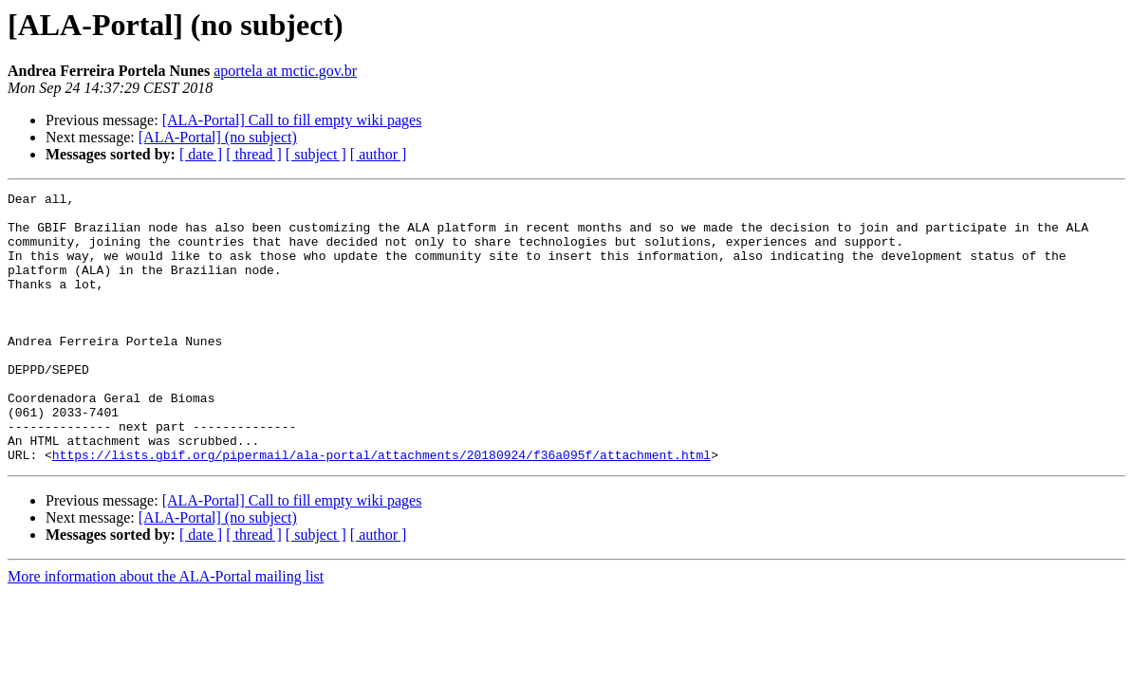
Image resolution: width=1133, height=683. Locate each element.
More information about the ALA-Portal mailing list (166, 630)
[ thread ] (254, 154)
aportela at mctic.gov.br (285, 71)
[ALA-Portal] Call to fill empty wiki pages (292, 120)
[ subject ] (316, 154)
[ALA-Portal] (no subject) (218, 137)
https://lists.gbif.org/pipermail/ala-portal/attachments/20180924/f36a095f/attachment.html (381, 508)
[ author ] (378, 154)
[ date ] (200, 154)
